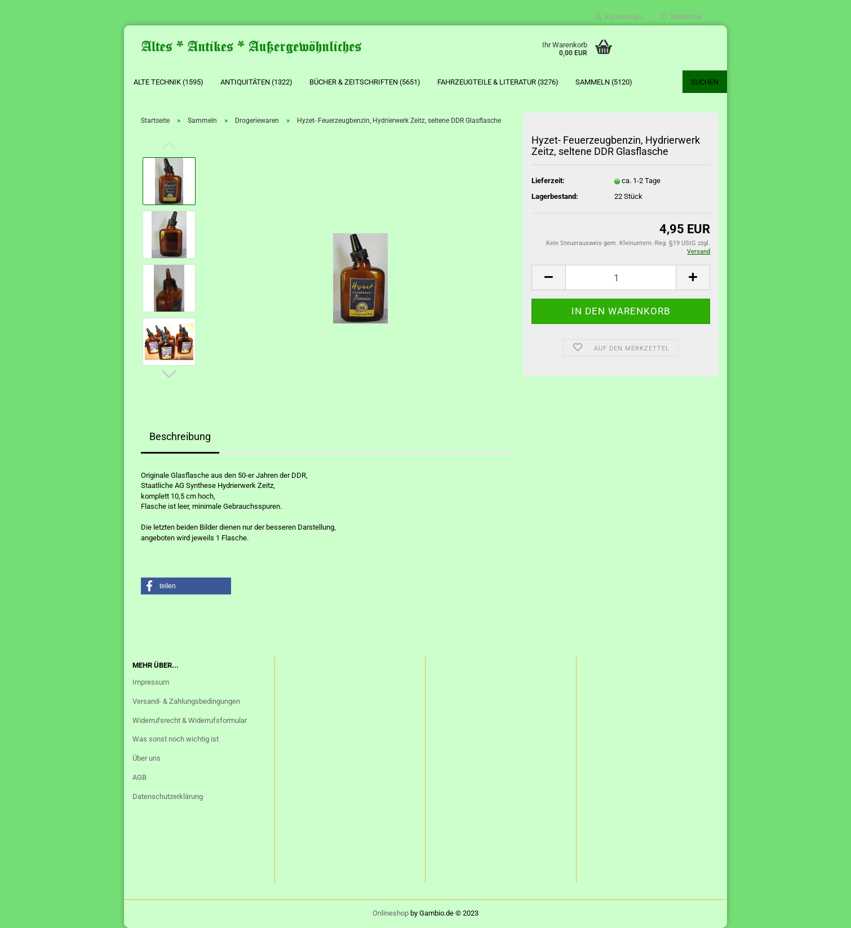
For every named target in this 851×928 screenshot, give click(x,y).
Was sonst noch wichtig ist (175, 739)
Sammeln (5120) (603, 82)
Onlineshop (391, 913)
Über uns (146, 758)
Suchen (705, 82)
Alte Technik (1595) (168, 82)
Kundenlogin (619, 17)
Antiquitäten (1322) (256, 82)
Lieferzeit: (548, 180)
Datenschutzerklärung (167, 796)
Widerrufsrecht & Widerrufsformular (189, 720)
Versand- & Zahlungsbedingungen (186, 701)
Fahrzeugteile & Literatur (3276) (498, 82)
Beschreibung (180, 436)
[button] (186, 586)
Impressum (150, 682)
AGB (139, 777)
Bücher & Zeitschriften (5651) (364, 82)
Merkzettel (681, 17)
